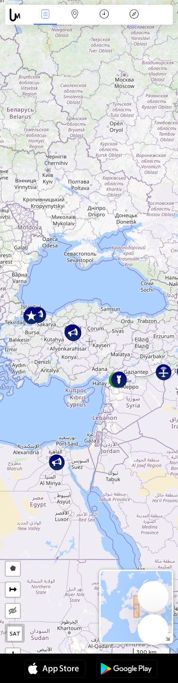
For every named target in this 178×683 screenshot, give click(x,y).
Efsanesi (134, 15)
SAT (14, 633)
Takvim (104, 15)
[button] (31, 316)
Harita (75, 15)
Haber (45, 15)
